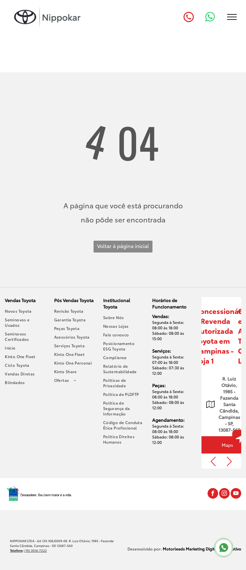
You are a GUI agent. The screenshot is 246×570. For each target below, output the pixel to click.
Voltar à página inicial (123, 245)
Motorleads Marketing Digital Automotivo (202, 548)
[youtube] (236, 494)
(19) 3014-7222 (35, 550)
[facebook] (213, 494)
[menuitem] (25, 311)
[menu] (232, 17)
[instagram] (224, 494)
